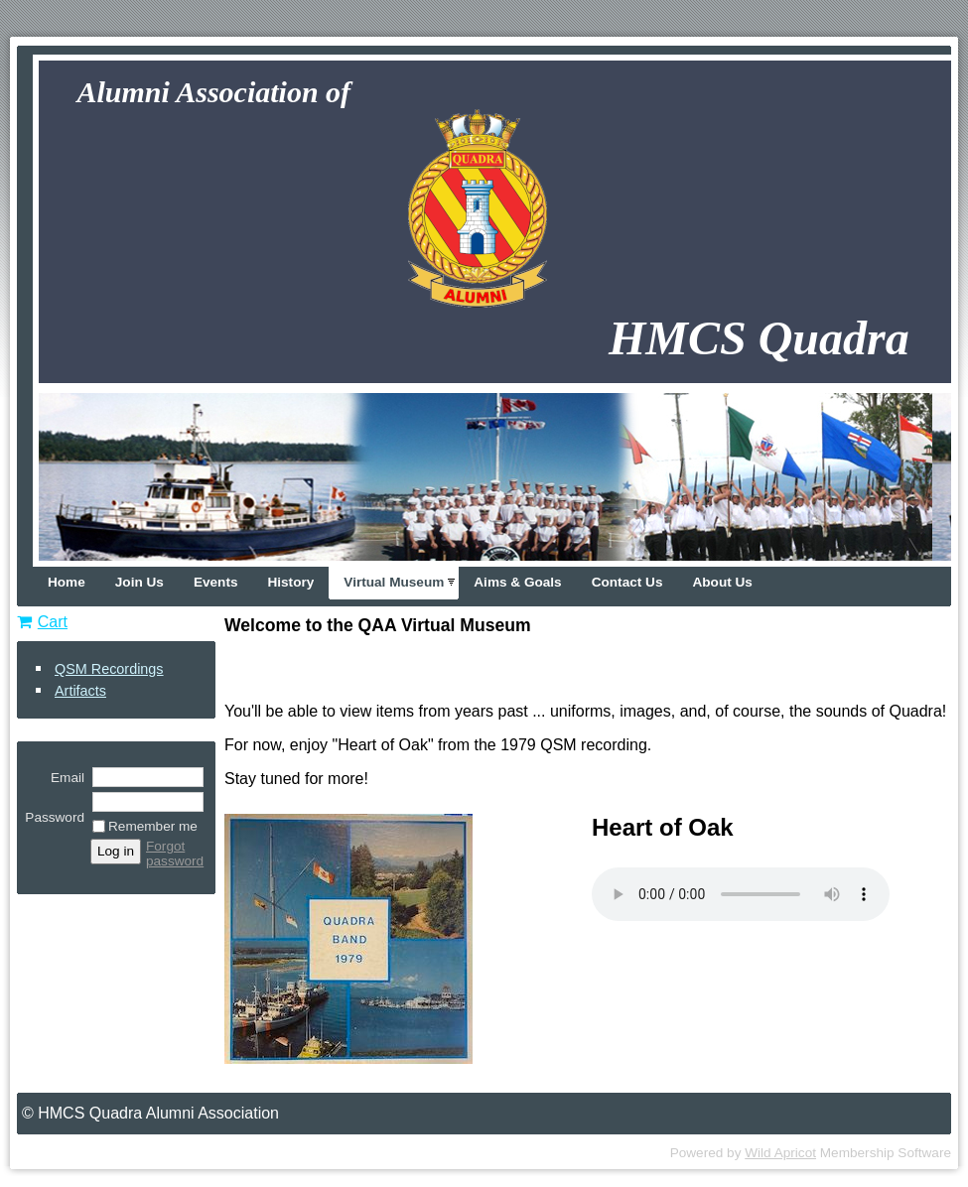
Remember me (153, 826)
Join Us (139, 582)
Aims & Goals (517, 582)
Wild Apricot (780, 1152)
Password (54, 810)
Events (216, 582)
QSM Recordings (109, 669)
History (290, 582)
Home (66, 582)
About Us (722, 582)
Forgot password (175, 853)
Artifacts (80, 691)
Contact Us (627, 582)
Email (63, 777)
